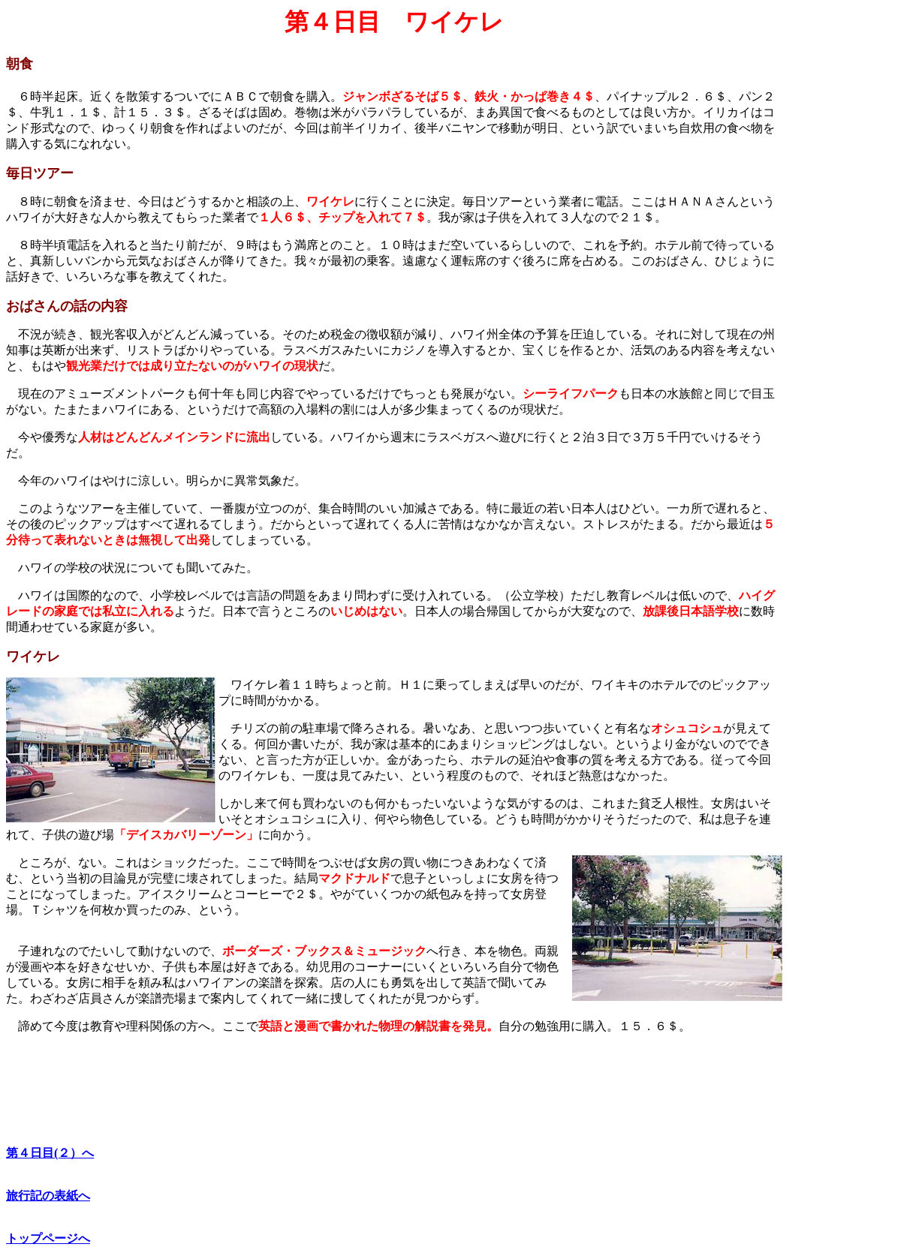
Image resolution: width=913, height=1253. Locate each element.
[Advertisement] (845, 233)
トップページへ (48, 1238)
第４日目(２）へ (50, 1152)
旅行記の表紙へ (48, 1195)
